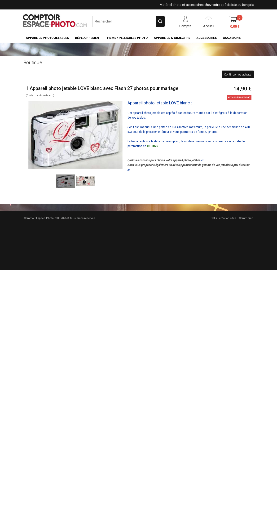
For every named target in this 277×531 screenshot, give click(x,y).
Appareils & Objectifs (172, 38)
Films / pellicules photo (127, 38)
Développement (88, 38)
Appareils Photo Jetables (47, 38)
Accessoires (206, 38)
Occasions (232, 38)
